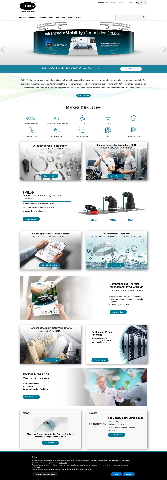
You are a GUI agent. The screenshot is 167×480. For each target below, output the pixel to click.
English (139, 3)
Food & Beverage (57, 132)
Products (42, 17)
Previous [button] (2, 49)
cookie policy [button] (63, 463)
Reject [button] (116, 474)
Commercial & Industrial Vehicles (57, 120)
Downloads (60, 17)
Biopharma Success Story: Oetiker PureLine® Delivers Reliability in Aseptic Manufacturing (50, 435)
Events (121, 2)
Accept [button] (128, 474)
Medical (133, 120)
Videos (70, 17)
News (113, 2)
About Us (22, 17)
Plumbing (108, 120)
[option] (83, 46)
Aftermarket (82, 120)
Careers (79, 17)
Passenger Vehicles (31, 120)
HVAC (108, 132)
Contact (130, 2)
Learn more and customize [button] (45, 474)
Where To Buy (103, 2)
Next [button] (164, 49)
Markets (32, 17)
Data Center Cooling (133, 132)
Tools (51, 17)
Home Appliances (31, 132)
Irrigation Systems (82, 132)
